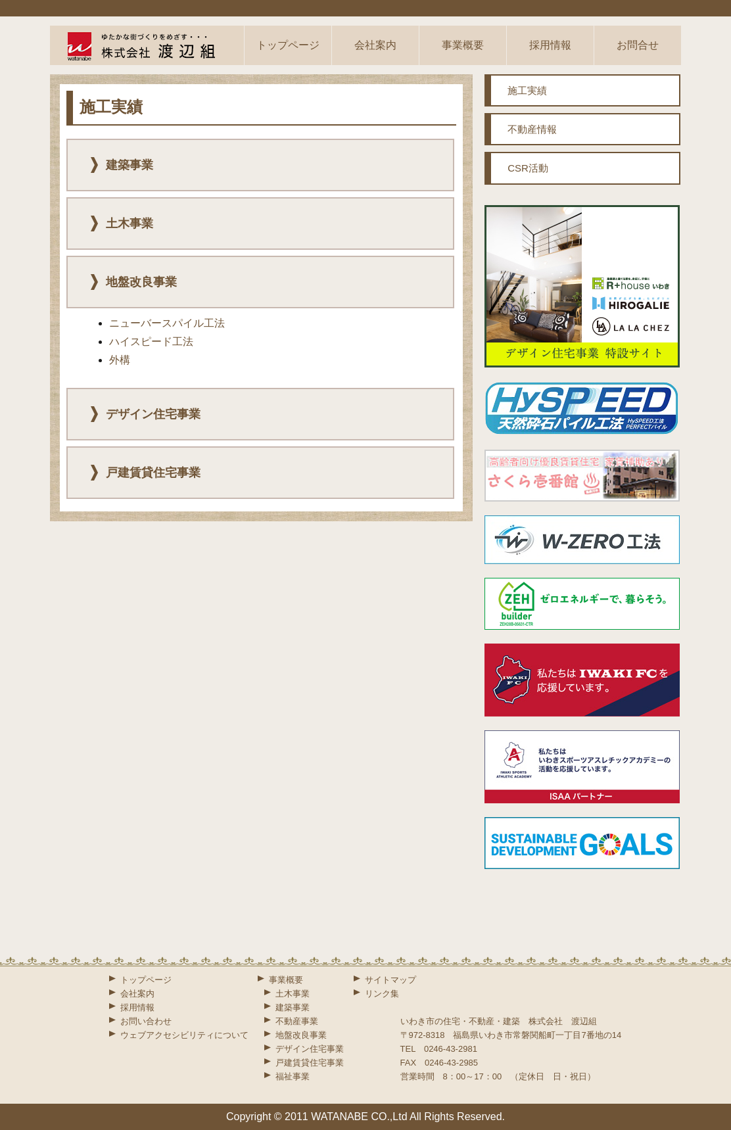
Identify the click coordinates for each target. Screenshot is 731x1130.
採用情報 (550, 45)
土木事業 (292, 994)
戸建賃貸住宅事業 (309, 1063)
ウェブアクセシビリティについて (184, 1035)
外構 (119, 359)
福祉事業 (292, 1076)
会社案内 (375, 45)
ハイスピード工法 (151, 341)
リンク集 (382, 994)
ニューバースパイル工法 (167, 323)
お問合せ (638, 45)
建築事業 (292, 1007)
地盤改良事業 (301, 1035)
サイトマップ (390, 980)
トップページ (287, 45)
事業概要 (463, 45)
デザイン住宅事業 (309, 1049)
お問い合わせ (146, 1021)
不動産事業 (296, 1021)
